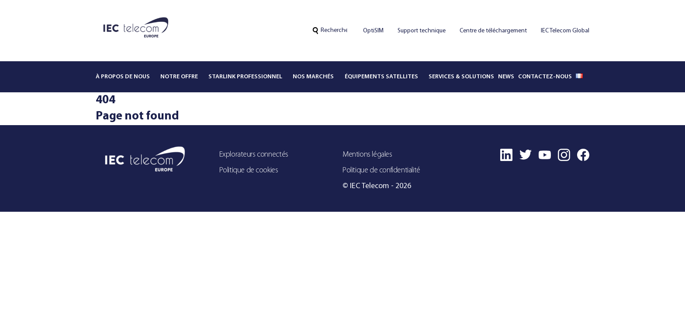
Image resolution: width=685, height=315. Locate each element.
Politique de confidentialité (381, 170)
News (506, 77)
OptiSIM (373, 31)
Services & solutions (461, 77)
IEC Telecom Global (565, 31)
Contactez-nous (545, 77)
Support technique (422, 31)
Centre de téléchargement (493, 31)
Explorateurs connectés (253, 154)
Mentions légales (367, 154)
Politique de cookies (248, 170)
